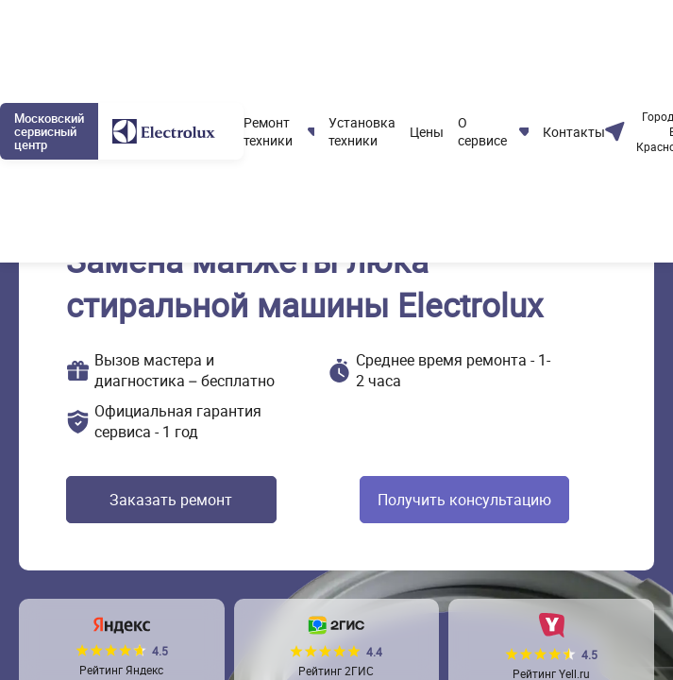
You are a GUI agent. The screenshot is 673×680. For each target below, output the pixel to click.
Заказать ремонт (170, 499)
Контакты (574, 132)
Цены (427, 132)
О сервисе (482, 131)
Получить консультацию (464, 499)
